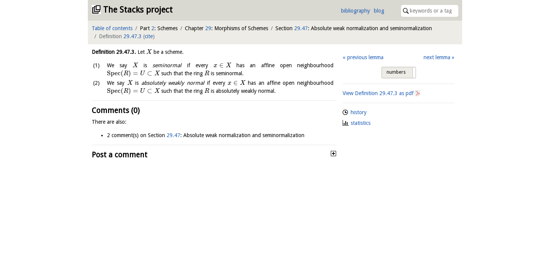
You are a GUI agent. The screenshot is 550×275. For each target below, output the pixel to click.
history (359, 112)
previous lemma (365, 57)
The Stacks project (138, 10)
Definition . (114, 52)
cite (149, 36)
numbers (396, 72)
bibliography (355, 11)
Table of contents (112, 28)
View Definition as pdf (378, 93)
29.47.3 (132, 36)
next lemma (437, 57)
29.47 (301, 28)
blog (379, 11)
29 (208, 28)
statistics (360, 123)
